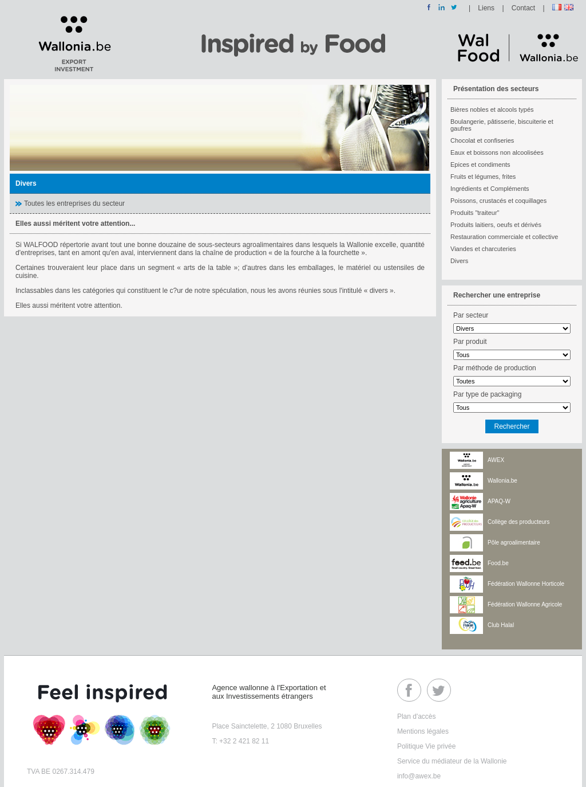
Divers (459, 260)
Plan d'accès (416, 716)
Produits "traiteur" (474, 212)
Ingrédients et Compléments (489, 188)
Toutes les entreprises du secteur (74, 203)
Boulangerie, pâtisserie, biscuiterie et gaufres (501, 125)
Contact (523, 8)
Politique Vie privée (426, 746)
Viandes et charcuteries (483, 248)
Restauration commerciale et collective (504, 236)
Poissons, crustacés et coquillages (498, 200)
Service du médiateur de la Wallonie (452, 761)
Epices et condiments (480, 164)
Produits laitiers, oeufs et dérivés (495, 224)
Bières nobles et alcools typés (492, 109)
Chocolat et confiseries (482, 140)
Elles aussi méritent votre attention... (75, 224)
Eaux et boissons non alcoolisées (497, 152)
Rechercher (511, 426)
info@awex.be (419, 776)
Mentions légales (423, 731)
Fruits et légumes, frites (483, 176)
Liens (486, 8)
